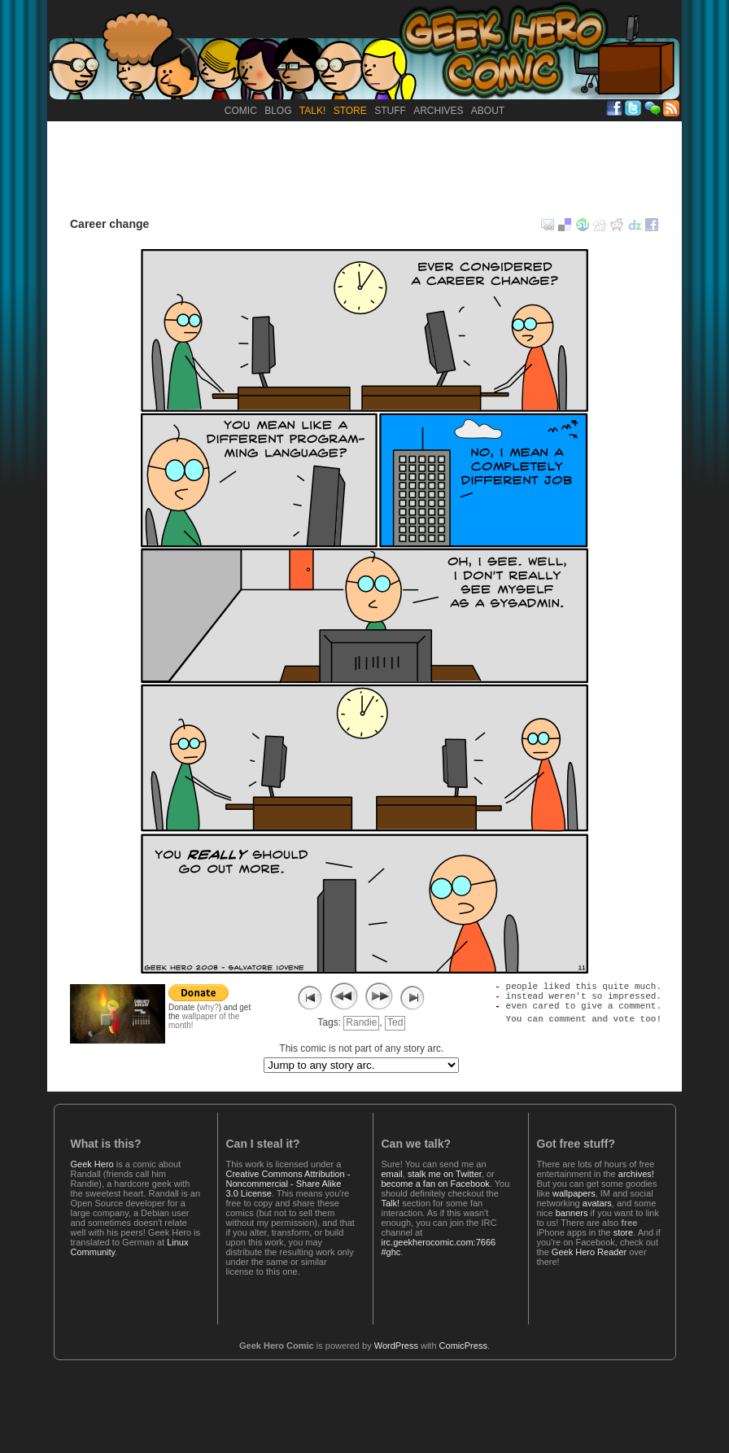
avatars (597, 1203)
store (623, 1232)
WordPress (396, 1345)
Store (350, 110)
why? (208, 1007)
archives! (636, 1174)
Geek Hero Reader (589, 1252)
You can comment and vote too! (583, 1028)
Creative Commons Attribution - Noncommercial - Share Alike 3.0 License (288, 1183)
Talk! (312, 110)
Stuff (390, 110)
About (487, 110)
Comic (241, 110)
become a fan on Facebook (436, 1183)
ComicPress (463, 1345)
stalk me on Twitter (445, 1174)
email (392, 1174)
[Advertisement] (364, 166)
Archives (438, 110)
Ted (395, 1022)
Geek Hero (92, 1164)
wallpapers (574, 1193)
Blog (277, 110)
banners (572, 1213)
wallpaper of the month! (203, 1021)
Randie (361, 1022)
